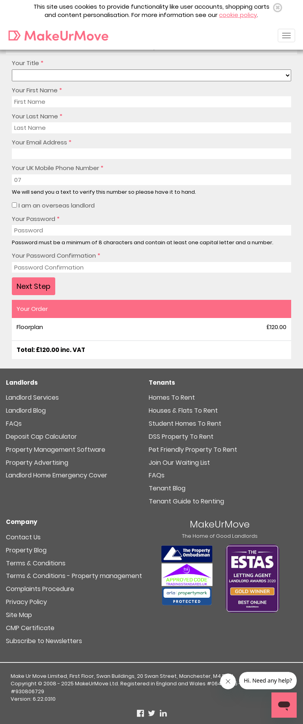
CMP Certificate (30, 627)
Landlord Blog (26, 410)
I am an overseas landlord (53, 205)
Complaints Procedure (40, 588)
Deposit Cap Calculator (41, 436)
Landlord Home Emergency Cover (56, 475)
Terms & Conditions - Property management (74, 575)
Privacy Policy (26, 601)
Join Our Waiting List (179, 462)
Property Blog (26, 550)
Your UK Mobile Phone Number (57, 168)
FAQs (14, 423)
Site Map (19, 614)
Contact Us (23, 537)
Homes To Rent (172, 397)
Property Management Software (55, 449)
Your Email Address (41, 142)
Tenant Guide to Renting (186, 501)
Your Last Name (37, 116)
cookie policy (238, 15)
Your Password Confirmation (56, 255)
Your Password (36, 219)
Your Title (27, 63)
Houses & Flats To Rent (183, 410)
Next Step (33, 286)
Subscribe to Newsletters (44, 640)
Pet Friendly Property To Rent (193, 449)
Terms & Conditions (35, 563)
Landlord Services (32, 397)
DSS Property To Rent (181, 436)
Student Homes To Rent (185, 423)
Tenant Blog (167, 488)
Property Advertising (37, 462)
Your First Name (37, 90)
